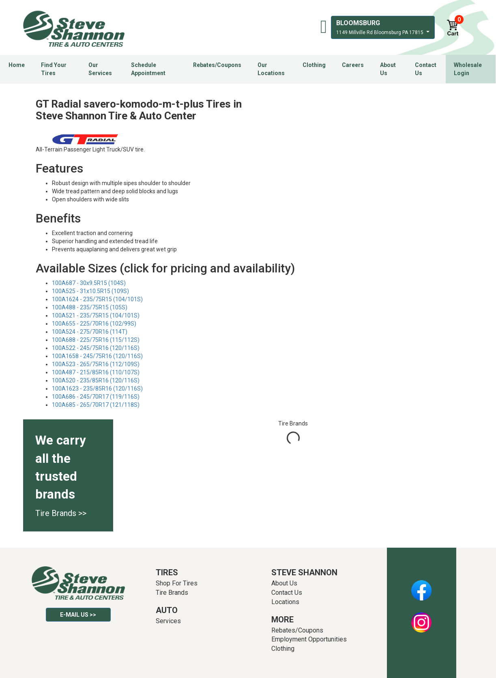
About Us (388, 69)
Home (17, 65)
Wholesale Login (468, 69)
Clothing (314, 65)
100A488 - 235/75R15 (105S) (89, 307)
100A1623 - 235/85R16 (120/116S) (97, 388)
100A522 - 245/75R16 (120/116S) (96, 348)
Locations (285, 602)
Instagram (421, 618)
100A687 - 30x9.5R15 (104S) (89, 283)
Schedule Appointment (148, 69)
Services (168, 621)
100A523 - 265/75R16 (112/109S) (96, 364)
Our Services (100, 69)
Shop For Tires (177, 583)
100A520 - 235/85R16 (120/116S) (96, 380)
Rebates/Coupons (217, 65)
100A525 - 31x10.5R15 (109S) (90, 291)
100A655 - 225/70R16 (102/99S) (94, 323)
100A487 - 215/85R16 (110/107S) (96, 372)
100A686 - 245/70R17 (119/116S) (96, 396)
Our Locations (271, 69)
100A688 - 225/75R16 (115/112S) (96, 340)
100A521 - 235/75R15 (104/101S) (96, 315)
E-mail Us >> (78, 614)
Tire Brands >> (60, 513)
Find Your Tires (54, 69)
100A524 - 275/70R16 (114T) (89, 331)
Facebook (422, 586)
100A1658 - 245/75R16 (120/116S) (97, 356)
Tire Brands (172, 592)
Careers (353, 65)
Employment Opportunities (309, 639)
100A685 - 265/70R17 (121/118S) (96, 405)
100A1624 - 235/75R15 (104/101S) (97, 299)
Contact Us (425, 69)
